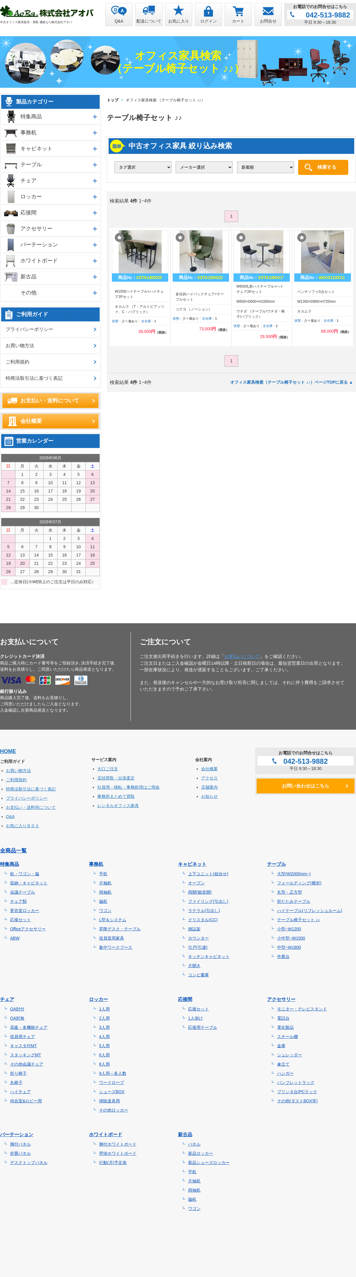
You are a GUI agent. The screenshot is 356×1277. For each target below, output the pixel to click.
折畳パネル (20, 1153)
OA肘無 (17, 1018)
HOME (8, 751)
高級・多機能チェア (28, 1027)
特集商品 (31, 116)
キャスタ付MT (23, 1045)
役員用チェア (22, 1036)
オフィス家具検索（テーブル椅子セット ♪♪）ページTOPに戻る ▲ (291, 382)
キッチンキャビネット (209, 956)
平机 (103, 873)
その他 (28, 293)
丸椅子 (16, 1082)
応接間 (28, 213)
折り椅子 (18, 1073)
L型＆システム (112, 919)
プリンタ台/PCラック (297, 1091)
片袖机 (105, 883)
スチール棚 (287, 1036)
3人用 (104, 1027)
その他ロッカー (113, 1110)
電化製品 (285, 1027)
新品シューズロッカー (209, 1162)
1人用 (104, 1009)
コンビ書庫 (198, 975)
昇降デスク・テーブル (120, 929)
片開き (194, 965)
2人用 (104, 1018)
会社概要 (31, 421)
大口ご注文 (107, 768)
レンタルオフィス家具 (118, 805)
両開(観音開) (200, 892)
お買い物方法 (20, 345)
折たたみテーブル (293, 901)
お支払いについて (242, 656)
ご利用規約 (17, 361)
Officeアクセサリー (28, 929)
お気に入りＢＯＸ (22, 825)
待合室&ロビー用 (26, 1101)
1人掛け (195, 1018)
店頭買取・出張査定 (116, 778)
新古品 (28, 277)
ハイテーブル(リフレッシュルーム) (309, 910)
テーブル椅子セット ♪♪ (298, 919)
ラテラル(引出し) (204, 910)
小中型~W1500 (291, 938)
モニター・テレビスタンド (302, 1009)
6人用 (104, 1055)
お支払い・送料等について (31, 807)
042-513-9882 (328, 15)
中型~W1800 (289, 947)
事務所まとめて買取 (116, 796)
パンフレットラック (295, 1082)
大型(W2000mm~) (294, 873)
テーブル (31, 165)
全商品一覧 (13, 851)
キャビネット (36, 149)
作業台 (283, 956)
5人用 (104, 1045)
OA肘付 (17, 1009)
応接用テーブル (202, 1027)
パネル (194, 1144)
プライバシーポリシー (29, 329)
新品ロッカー (200, 1153)
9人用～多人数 (112, 1073)
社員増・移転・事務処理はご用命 (128, 787)
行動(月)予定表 (113, 1162)
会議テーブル (22, 892)
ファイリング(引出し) (208, 901)
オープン (196, 883)
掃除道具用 (109, 1101)
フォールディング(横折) (299, 883)
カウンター (198, 938)
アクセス (209, 778)
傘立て (283, 1064)
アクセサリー (36, 229)
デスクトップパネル (28, 1162)
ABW (15, 938)
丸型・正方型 (289, 892)
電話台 (283, 1018)
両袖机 (105, 892)
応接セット (20, 919)
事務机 (28, 132)
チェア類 (18, 901)
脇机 (103, 901)
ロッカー (31, 197)
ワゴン (105, 910)
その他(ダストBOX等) (297, 1101)
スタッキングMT (25, 1055)
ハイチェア (20, 1091)
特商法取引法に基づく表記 (34, 378)
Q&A (10, 816)
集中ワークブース (115, 947)
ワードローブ (111, 1082)
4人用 (104, 1036)
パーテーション (39, 245)
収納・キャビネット (28, 883)
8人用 (104, 1064)
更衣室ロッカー (24, 910)
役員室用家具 (111, 938)
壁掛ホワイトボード (117, 1153)
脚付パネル (20, 1144)
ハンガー (285, 1073)
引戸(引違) (197, 947)
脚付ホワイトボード (117, 1144)
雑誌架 (194, 929)
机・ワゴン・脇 (24, 873)
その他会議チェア (26, 1064)
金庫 (281, 1045)
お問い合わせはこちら (305, 785)
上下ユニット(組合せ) (208, 873)
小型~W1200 (289, 929)
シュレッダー (289, 1055)
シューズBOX (112, 1091)
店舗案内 (209, 787)
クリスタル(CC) (203, 919)
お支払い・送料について (49, 401)
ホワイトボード (39, 261)
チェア (28, 181)
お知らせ (209, 796)
